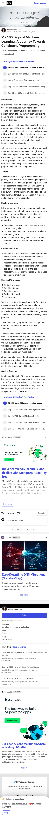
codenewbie (39, 50)
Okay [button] (6, 812)
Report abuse (32, 530)
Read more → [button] (24, 595)
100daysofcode (25, 50)
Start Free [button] (24, 768)
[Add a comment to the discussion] (26, 521)
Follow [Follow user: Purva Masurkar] (24, 615)
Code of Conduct (18, 530)
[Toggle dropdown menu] (45, 437)
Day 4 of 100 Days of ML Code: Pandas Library (24, 670)
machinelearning (9, 50)
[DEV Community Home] (9, 3)
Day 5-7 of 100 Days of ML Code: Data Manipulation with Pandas (24, 657)
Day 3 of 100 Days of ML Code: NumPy (24, 681)
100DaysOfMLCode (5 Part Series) (19, 61)
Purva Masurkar (13, 29)
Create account (40, 3)
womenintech (8, 54)
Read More (7, 504)
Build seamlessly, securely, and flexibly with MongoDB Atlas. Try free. (24, 472)
